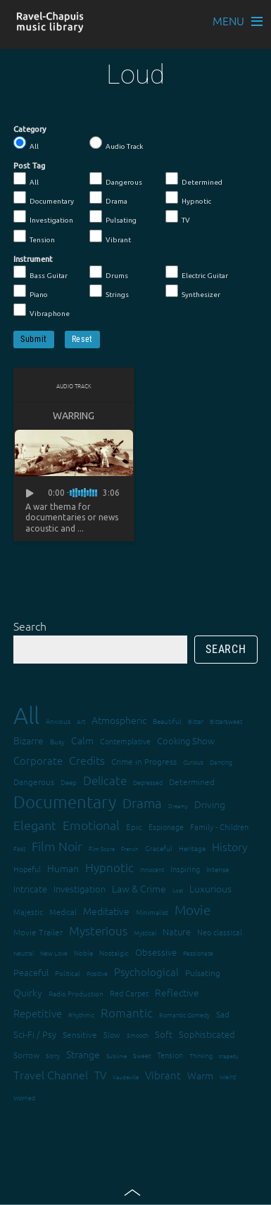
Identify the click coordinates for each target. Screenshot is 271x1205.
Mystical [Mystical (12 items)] (145, 932)
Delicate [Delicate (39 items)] (105, 780)
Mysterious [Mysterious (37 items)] (98, 930)
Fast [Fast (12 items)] (19, 848)
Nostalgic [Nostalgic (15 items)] (114, 952)
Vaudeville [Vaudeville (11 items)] (126, 1076)
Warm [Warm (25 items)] (200, 1075)
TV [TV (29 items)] (100, 1074)
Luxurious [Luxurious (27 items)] (210, 888)
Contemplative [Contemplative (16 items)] (125, 740)
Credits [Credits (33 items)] (87, 760)
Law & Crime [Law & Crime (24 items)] (139, 888)
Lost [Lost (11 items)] (177, 890)
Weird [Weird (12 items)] (228, 1076)
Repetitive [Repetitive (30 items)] (37, 1013)
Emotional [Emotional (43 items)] (91, 825)
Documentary (43, 198)
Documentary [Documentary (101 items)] (64, 801)
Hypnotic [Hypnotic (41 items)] (109, 867)
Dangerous (115, 179)
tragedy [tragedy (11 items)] (229, 1055)
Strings (109, 291)
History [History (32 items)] (230, 846)
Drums (108, 272)
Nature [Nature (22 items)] (177, 931)
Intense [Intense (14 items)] (217, 869)
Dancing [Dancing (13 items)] (221, 761)
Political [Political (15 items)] (67, 973)
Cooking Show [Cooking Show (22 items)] (186, 740)
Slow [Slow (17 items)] (111, 1034)
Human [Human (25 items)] (63, 868)
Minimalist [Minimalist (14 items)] (152, 912)
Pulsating (113, 217)
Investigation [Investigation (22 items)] (79, 888)
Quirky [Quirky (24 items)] (27, 992)
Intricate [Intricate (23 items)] (30, 888)
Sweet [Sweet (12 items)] (142, 1055)
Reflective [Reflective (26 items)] (177, 992)
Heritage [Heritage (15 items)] (192, 848)
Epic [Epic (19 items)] (134, 826)
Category (29, 129)
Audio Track (116, 143)
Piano (30, 291)
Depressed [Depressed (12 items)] (148, 782)
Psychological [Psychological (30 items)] (146, 971)
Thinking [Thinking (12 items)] (201, 1055)
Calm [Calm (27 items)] (82, 740)
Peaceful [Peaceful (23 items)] (31, 972)
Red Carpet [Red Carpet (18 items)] (129, 993)
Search (29, 625)
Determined (193, 179)
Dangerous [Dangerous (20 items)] (33, 781)
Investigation (43, 217)
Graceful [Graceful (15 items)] (158, 848)
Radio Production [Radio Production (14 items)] (76, 993)
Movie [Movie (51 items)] (192, 909)
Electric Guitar (196, 272)
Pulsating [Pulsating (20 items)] (202, 972)
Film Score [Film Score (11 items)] (102, 848)
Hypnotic (188, 198)
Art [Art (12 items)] (81, 721)
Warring (73, 415)
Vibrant (110, 237)
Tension (34, 237)
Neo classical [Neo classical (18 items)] (219, 931)
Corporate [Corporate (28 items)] (38, 760)
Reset (82, 339)
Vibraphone (41, 310)
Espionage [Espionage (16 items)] (166, 826)
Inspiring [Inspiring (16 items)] (185, 868)
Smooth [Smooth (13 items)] (138, 1034)
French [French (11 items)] (130, 848)
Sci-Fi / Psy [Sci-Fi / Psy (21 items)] (34, 1034)
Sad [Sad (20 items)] (222, 1014)
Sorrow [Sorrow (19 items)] (26, 1054)
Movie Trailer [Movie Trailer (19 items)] (38, 931)
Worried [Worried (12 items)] (24, 1097)
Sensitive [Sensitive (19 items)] (80, 1034)
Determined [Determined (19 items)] (192, 781)
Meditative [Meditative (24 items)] (106, 911)
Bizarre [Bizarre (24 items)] (28, 740)
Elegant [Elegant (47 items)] (34, 825)
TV (177, 217)
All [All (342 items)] (26, 715)
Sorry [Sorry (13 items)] (53, 1055)
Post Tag (29, 166)
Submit (33, 339)
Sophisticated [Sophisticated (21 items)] (207, 1034)
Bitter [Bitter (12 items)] (195, 721)
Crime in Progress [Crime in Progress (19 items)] (144, 761)
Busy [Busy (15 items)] (57, 741)
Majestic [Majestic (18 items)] (28, 911)
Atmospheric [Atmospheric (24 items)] (119, 720)
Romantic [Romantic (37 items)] (127, 1012)
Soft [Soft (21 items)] (163, 1034)
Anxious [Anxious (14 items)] (58, 721)
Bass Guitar (40, 272)
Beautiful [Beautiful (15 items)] (167, 721)
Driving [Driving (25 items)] (209, 804)
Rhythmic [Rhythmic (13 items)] (81, 1014)
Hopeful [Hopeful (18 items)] (27, 868)
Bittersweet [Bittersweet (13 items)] (226, 721)
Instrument (33, 259)
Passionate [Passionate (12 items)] (198, 952)
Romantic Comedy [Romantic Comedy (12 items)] (184, 1014)
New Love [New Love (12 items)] (54, 952)
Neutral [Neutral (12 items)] (23, 952)
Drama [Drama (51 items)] (142, 802)
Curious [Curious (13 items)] (193, 761)
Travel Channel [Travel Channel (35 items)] (50, 1074)
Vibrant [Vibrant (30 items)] (163, 1074)
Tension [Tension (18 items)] (170, 1054)
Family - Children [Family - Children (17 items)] (219, 826)
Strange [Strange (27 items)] (83, 1054)
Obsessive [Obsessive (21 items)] (156, 952)
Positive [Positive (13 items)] (97, 973)
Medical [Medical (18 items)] (63, 911)
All (26, 143)
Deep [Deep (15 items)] (69, 782)
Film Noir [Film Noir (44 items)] (57, 846)
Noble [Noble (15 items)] (83, 952)
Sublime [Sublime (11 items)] (116, 1055)
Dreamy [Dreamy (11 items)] (178, 805)
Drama (108, 198)
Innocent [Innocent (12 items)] (152, 869)
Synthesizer (192, 291)
